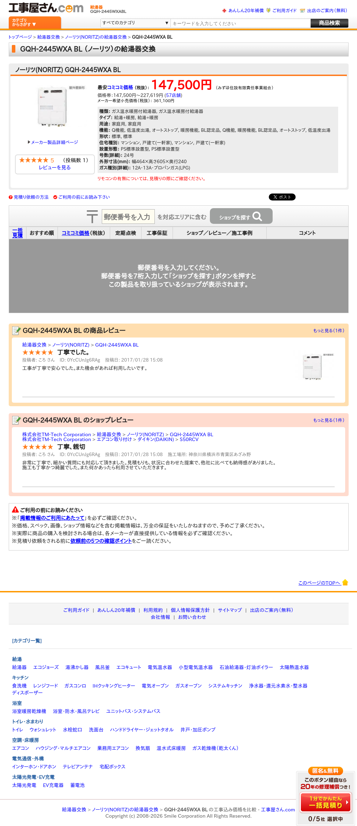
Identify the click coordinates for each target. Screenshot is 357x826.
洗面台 (96, 729)
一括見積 (17, 233)
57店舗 (173, 95)
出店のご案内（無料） (327, 10)
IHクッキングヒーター (114, 685)
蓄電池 (77, 785)
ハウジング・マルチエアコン (63, 748)
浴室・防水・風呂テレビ (76, 711)
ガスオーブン (188, 685)
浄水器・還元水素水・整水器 (278, 685)
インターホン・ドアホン (34, 766)
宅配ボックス (112, 766)
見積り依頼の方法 (31, 197)
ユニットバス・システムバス (133, 711)
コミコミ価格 (120, 87)
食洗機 (19, 685)
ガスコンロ (75, 685)
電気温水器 (160, 667)
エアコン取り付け (114, 439)
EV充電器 (53, 785)
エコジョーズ (46, 667)
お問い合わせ (192, 617)
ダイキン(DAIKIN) (155, 439)
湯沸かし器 (77, 667)
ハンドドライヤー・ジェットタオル (142, 729)
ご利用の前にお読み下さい (84, 197)
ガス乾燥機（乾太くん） (215, 748)
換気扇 (142, 748)
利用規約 (153, 610)
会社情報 (160, 617)
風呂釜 (102, 667)
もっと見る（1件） (329, 330)
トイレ (17, 729)
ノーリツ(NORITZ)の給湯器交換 (125, 809)
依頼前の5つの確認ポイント (101, 541)
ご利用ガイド (285, 10)
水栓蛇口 (72, 729)
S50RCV (189, 439)
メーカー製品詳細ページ (53, 142)
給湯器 (19, 667)
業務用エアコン (113, 748)
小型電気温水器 (196, 667)
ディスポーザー (27, 692)
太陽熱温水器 (294, 667)
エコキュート (128, 667)
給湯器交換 (34, 344)
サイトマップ (230, 610)
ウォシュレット (43, 729)
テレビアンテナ (78, 766)
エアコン (20, 748)
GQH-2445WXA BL (116, 344)
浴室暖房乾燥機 (29, 711)
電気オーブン (155, 685)
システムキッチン (225, 685)
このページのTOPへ (323, 582)
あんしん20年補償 (246, 10)
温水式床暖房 (171, 748)
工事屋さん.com (278, 809)
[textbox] (240, 24)
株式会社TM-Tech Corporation (56, 434)
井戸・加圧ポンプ (197, 729)
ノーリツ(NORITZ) (71, 344)
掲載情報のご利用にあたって (52, 518)
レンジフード (45, 685)
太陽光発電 (24, 785)
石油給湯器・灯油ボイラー (246, 667)
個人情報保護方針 (190, 610)
